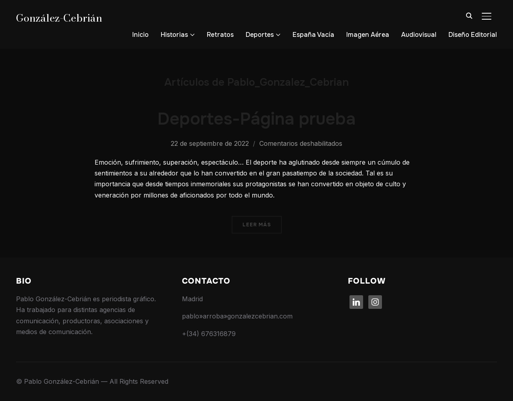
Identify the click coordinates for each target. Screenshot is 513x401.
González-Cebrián (59, 18)
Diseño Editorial (472, 34)
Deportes (260, 34)
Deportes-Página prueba (256, 119)
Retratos (220, 34)
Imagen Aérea (367, 34)
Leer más (256, 225)
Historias (174, 34)
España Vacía (313, 34)
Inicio (140, 34)
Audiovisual (418, 34)
